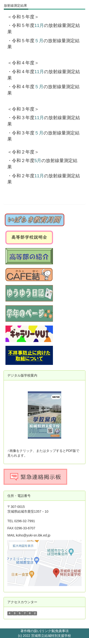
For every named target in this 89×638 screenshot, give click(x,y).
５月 (38, 40)
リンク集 (48, 631)
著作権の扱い (30, 631)
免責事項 (62, 631)
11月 (39, 25)
